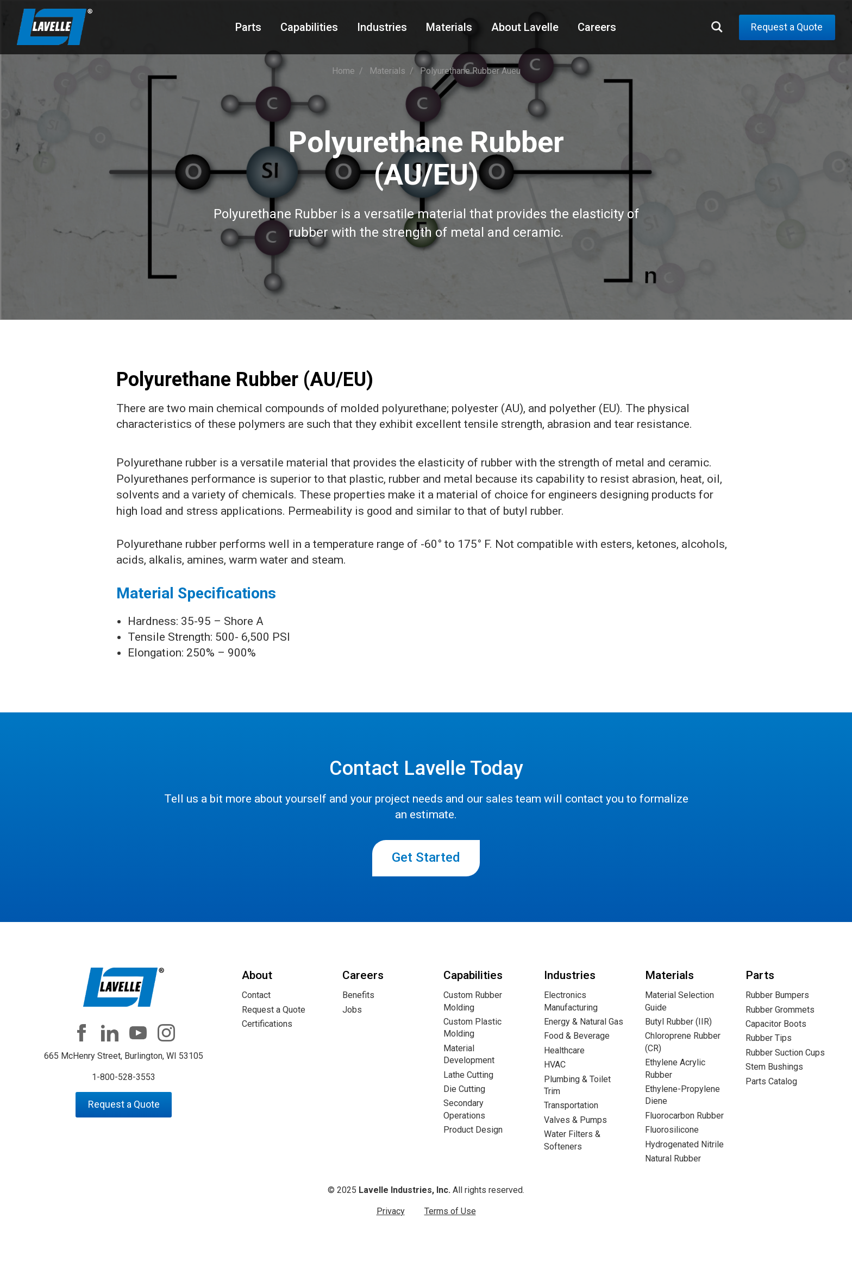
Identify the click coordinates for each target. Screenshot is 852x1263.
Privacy (391, 1211)
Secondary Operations (464, 1109)
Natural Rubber (673, 1158)
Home (343, 71)
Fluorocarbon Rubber (684, 1115)
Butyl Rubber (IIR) (678, 1021)
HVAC (555, 1064)
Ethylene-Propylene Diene (682, 1095)
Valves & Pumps (575, 1120)
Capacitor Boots (776, 1024)
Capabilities (309, 27)
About (257, 975)
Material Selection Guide (679, 1001)
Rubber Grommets (780, 1010)
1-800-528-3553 (123, 1077)
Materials (449, 27)
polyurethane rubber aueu (470, 71)
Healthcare (564, 1050)
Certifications (267, 1024)
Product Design (473, 1130)
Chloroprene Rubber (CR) (683, 1042)
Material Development (468, 1054)
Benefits (358, 995)
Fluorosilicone (672, 1130)
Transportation (571, 1105)
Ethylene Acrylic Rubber (675, 1068)
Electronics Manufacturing (571, 1001)
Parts (248, 27)
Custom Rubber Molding (472, 1001)
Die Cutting (464, 1089)
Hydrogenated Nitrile (684, 1144)
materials (387, 71)
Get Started (426, 857)
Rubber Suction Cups (785, 1052)
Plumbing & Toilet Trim (577, 1085)
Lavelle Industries (55, 28)
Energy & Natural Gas (583, 1021)
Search (717, 26)
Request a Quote (787, 27)
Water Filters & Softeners (572, 1140)
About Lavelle (525, 27)
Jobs (352, 1010)
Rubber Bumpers (777, 995)
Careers (597, 27)
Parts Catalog (771, 1081)
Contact (256, 995)
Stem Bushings (774, 1067)
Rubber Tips (769, 1038)
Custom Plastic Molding (472, 1027)
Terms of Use (450, 1211)
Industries (382, 27)
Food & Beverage (577, 1036)
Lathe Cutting (468, 1075)
